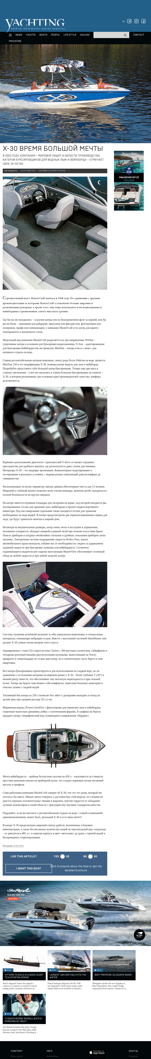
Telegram (133, 1020)
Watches (15, 1035)
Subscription (52, 1012)
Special (14, 1028)
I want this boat (28, 868)
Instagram (133, 1016)
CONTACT (138, 35)
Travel (14, 1024)
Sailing (85, 35)
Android (132, 1028)
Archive (50, 1016)
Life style (70, 35)
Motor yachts (17, 1012)
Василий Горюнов (56, 171)
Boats (13, 1020)
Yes (56, 856)
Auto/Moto (16, 1031)
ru (124, 21)
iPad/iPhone (134, 1024)
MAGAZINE (15, 41)
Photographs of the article (13, 846)
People (55, 35)
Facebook (133, 1012)
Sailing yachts (17, 1016)
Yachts (31, 35)
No (85, 856)
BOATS (43, 35)
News (19, 35)
